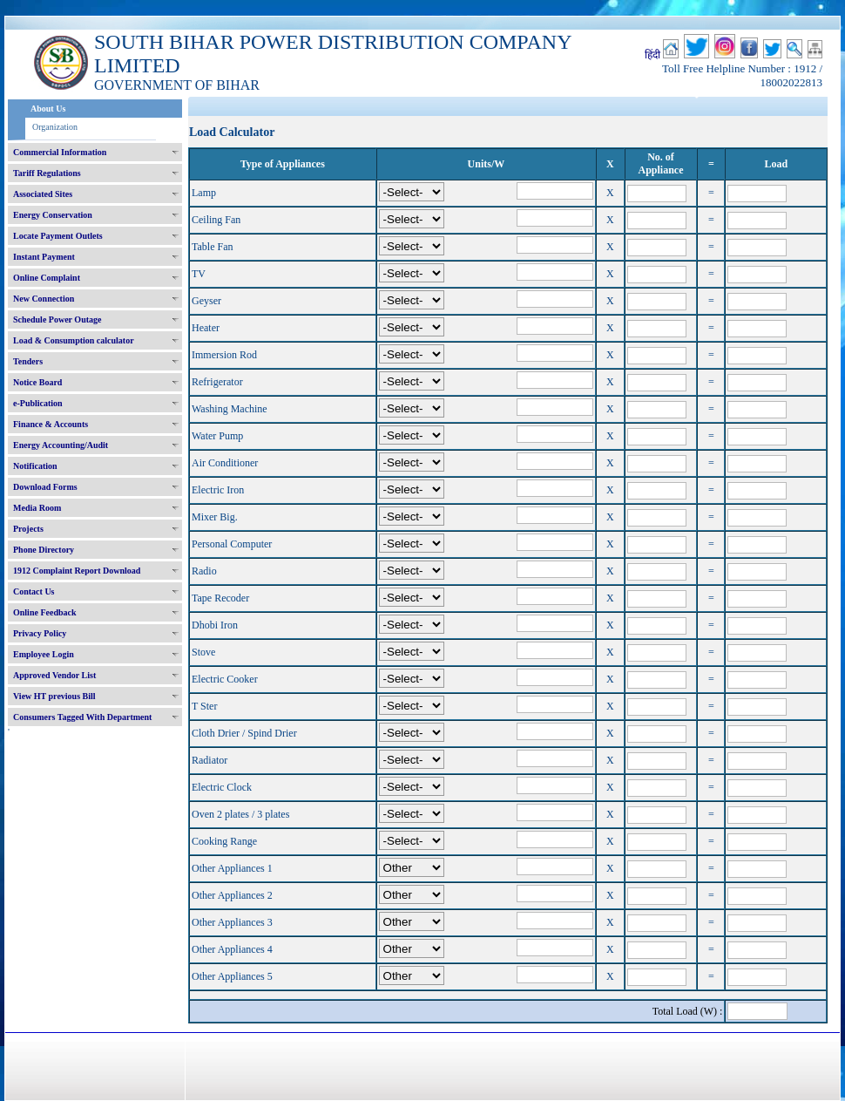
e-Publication (38, 403)
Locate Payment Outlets (58, 236)
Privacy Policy (39, 633)
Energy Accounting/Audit (60, 445)
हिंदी (652, 55)
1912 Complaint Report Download (76, 570)
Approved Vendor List (54, 675)
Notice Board (37, 382)
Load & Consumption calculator (73, 340)
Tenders (28, 361)
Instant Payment (44, 257)
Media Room (37, 508)
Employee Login (43, 654)
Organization (55, 127)
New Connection (43, 298)
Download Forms (45, 487)
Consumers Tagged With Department (82, 717)
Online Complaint (46, 277)
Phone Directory (43, 549)
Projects (28, 529)
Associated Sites (42, 194)
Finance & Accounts (50, 424)
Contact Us (34, 591)
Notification (35, 466)
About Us (47, 108)
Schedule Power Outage (57, 319)
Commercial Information (59, 152)
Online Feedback (45, 612)
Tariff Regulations (47, 173)
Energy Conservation (52, 215)
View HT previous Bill (54, 696)
